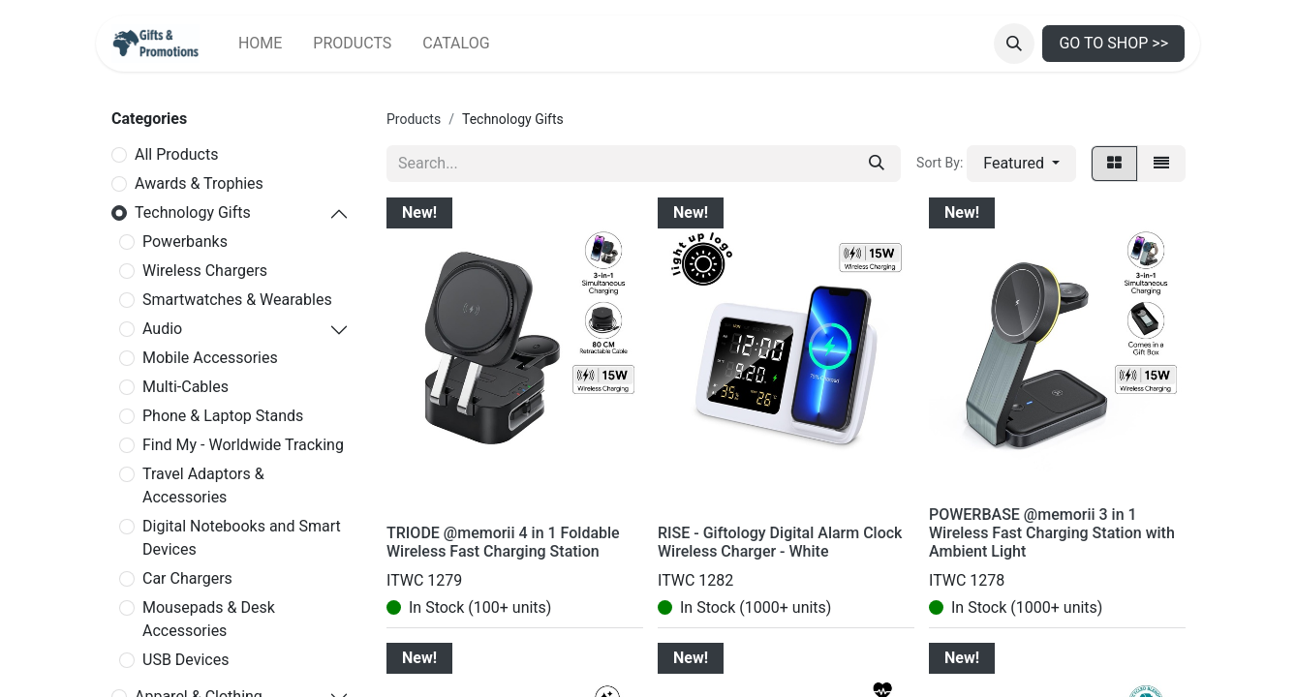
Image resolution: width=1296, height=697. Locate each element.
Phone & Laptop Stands (222, 416)
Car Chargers (187, 578)
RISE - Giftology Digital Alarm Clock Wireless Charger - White (780, 542)
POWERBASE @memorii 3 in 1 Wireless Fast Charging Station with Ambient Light (1052, 533)
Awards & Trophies (199, 183)
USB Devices (185, 660)
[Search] (876, 163)
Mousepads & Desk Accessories (208, 619)
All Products (176, 154)
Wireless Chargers (204, 270)
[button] (1014, 43)
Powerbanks (185, 241)
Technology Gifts (193, 212)
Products (413, 119)
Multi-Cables (185, 387)
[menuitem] (260, 43)
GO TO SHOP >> (1113, 43)
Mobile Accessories (210, 357)
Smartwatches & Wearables (237, 299)
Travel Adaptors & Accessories (203, 485)
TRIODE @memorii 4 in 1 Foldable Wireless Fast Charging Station (503, 542)
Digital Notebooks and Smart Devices (241, 538)
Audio (162, 328)
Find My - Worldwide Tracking (243, 445)
